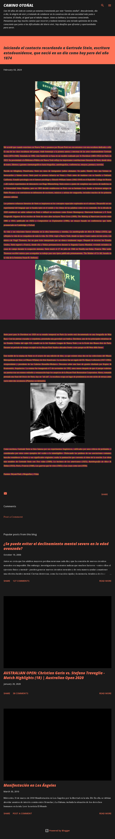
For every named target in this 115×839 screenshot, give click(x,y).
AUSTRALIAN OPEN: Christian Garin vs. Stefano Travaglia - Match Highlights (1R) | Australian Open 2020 (54, 675)
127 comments (21, 580)
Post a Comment (13, 516)
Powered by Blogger (57, 830)
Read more (105, 580)
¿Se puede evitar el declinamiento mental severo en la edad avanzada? (56, 546)
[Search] (102, 5)
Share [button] (104, 494)
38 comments (20, 693)
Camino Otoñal (19, 5)
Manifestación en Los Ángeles (30, 785)
